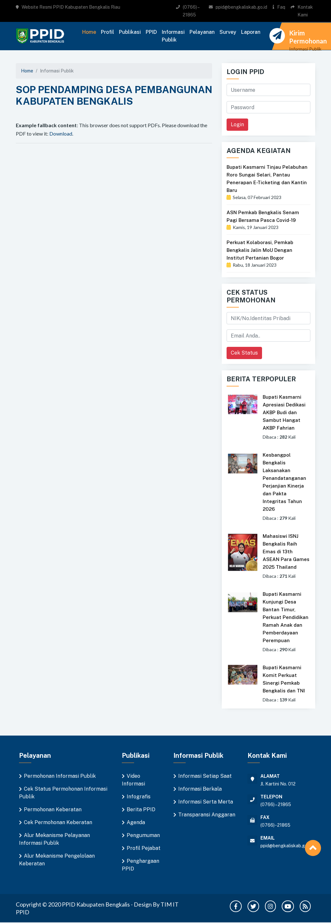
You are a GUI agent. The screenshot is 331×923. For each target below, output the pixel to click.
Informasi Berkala (200, 789)
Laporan (250, 32)
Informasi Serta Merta (205, 802)
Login (237, 124)
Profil (107, 32)
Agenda (136, 822)
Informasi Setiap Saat (205, 776)
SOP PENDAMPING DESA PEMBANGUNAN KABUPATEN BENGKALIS (114, 95)
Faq (281, 7)
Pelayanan (202, 32)
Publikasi (130, 32)
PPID (151, 32)
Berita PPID (141, 809)
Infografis (139, 797)
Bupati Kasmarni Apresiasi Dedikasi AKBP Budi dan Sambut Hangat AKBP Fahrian (284, 412)
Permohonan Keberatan (53, 809)
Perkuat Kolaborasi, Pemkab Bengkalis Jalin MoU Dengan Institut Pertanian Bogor (260, 250)
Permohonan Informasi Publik (60, 776)
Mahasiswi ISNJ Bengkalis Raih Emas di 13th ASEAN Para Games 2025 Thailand (286, 551)
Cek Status (244, 353)
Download (60, 133)
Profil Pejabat (144, 848)
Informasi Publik (173, 36)
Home (89, 32)
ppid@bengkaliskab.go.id (241, 7)
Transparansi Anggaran (206, 815)
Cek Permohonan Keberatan (58, 822)
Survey (227, 32)
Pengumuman (143, 835)
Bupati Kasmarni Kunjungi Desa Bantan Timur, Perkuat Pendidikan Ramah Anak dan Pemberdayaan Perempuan (285, 617)
